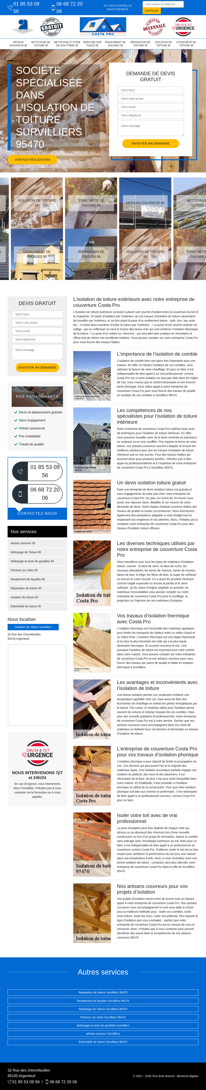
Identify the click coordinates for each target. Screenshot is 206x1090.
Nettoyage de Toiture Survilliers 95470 (103, 1009)
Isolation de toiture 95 (163, 44)
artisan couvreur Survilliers (103, 1033)
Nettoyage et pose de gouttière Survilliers (103, 1025)
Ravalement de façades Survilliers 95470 (103, 1000)
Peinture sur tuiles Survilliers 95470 (102, 1017)
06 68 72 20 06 (66, 7)
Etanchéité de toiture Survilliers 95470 (103, 1041)
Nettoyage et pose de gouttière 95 (67, 44)
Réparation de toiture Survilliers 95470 (103, 992)
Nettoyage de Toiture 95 (40, 44)
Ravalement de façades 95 (115, 44)
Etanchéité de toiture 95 (186, 44)
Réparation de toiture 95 (140, 44)
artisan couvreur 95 (18, 44)
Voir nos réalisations (32, 159)
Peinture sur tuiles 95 (92, 44)
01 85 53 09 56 (23, 7)
